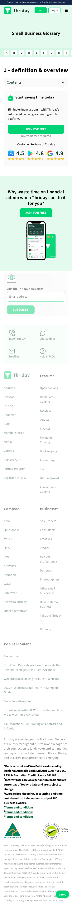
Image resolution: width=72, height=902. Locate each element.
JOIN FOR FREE (36, 129)
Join (40, 10)
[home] (17, 10)
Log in (54, 10)
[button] (66, 10)
